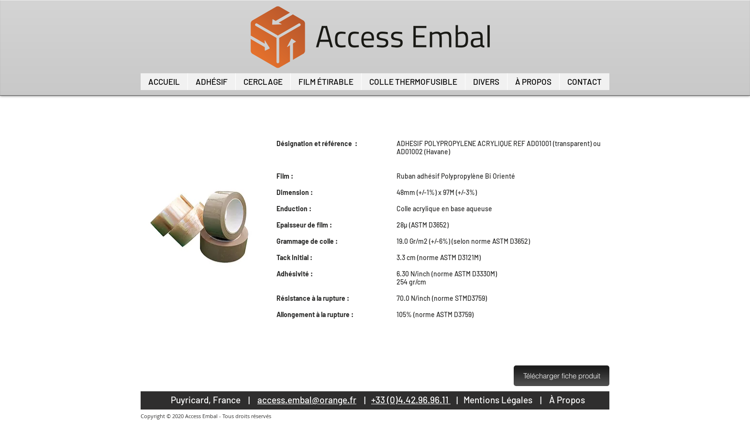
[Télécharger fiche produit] (561, 375)
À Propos (567, 399)
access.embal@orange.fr (306, 399)
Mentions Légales (497, 399)
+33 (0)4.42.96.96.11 (411, 399)
